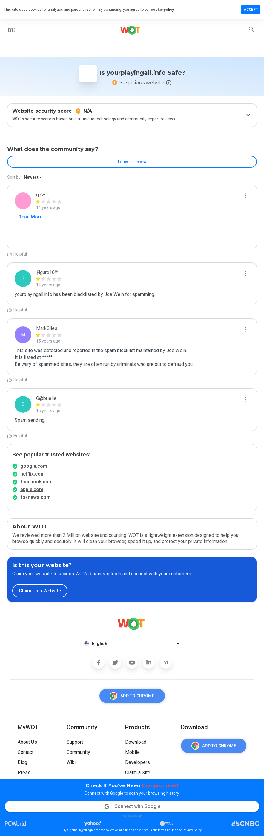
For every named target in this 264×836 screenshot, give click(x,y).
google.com (33, 466)
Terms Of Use (167, 830)
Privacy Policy (192, 830)
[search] (251, 29)
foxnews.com (35, 497)
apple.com (31, 489)
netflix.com (32, 474)
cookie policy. (162, 9)
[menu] (11, 29)
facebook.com (36, 482)
